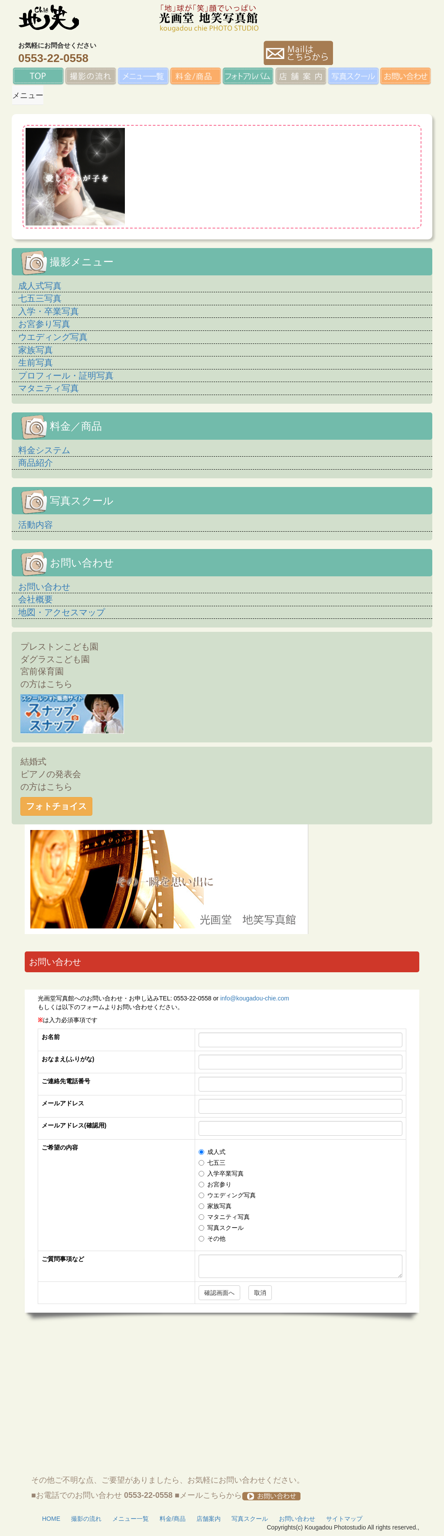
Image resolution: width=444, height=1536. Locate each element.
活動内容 (35, 524)
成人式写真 (40, 286)
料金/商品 (173, 1518)
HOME (51, 1518)
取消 (260, 1292)
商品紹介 (35, 462)
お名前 (51, 1036)
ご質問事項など (63, 1258)
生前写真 (35, 362)
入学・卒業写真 (48, 311)
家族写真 (35, 350)
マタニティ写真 (48, 388)
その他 (212, 1238)
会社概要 (35, 599)
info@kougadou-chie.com (254, 998)
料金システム (44, 450)
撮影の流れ (86, 1518)
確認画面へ (219, 1292)
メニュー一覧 (130, 1518)
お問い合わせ (44, 587)
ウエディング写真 (53, 337)
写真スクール (221, 1227)
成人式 (212, 1151)
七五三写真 (40, 298)
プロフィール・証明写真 (66, 375)
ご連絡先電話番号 (66, 1081)
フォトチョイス (56, 806)
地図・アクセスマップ (61, 612)
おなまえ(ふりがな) (68, 1059)
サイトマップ (344, 1518)
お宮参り (215, 1184)
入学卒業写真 (221, 1173)
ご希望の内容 (60, 1147)
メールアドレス (63, 1103)
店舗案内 (208, 1518)
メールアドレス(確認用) (74, 1125)
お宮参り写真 (44, 324)
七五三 (212, 1162)
